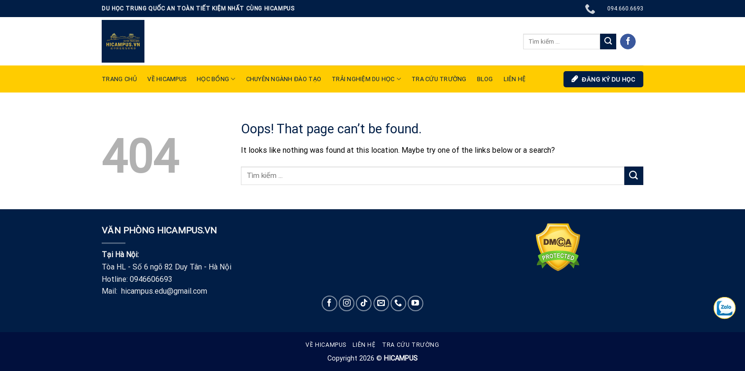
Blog (485, 79)
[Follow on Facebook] (628, 42)
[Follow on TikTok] (364, 303)
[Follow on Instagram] (346, 303)
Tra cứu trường (439, 79)
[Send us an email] (381, 303)
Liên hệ (364, 345)
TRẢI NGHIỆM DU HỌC (366, 78)
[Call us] (398, 303)
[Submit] (608, 42)
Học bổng (216, 78)
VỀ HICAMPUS (166, 79)
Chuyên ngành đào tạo (283, 79)
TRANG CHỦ (119, 79)
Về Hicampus (326, 345)
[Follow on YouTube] (415, 303)
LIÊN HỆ (515, 79)
